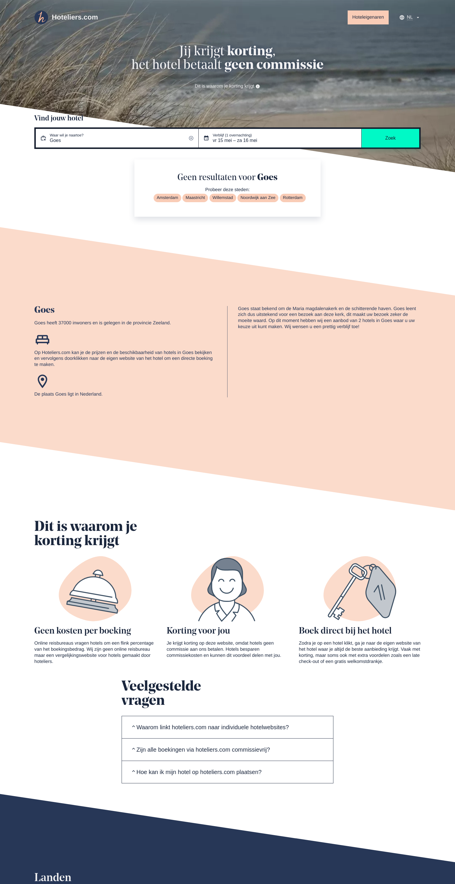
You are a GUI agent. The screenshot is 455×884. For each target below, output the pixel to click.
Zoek (390, 138)
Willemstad (222, 197)
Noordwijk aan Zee (258, 197)
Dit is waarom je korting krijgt (227, 86)
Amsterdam (167, 197)
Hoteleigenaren (368, 17)
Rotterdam (293, 197)
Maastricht (195, 197)
